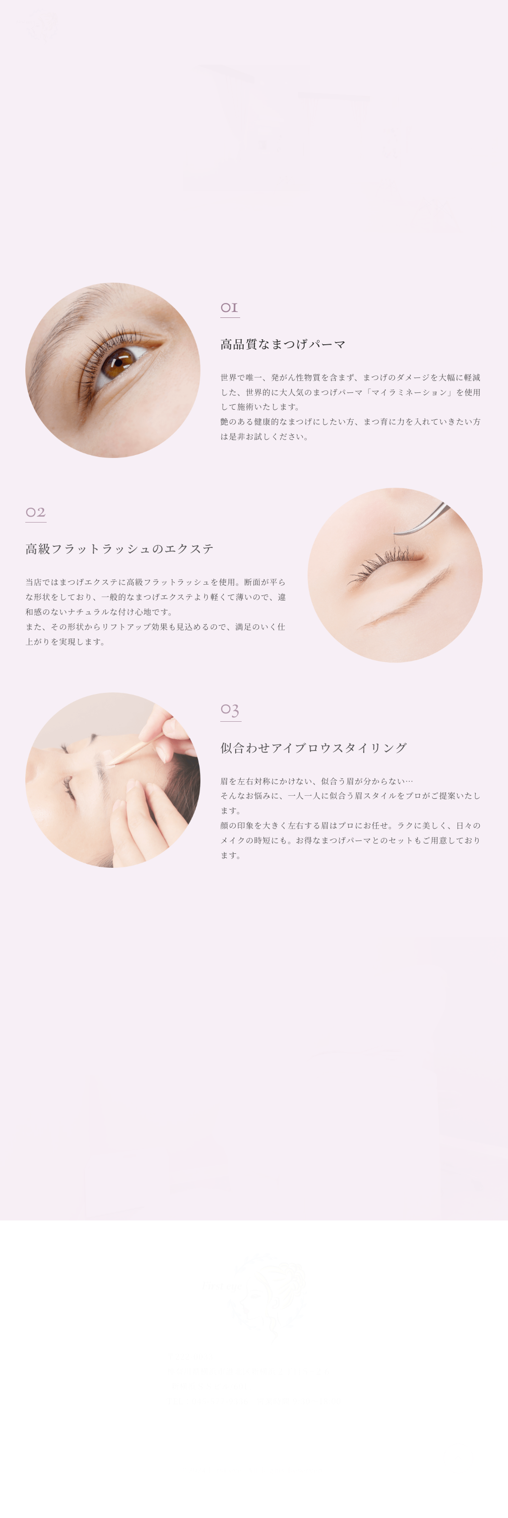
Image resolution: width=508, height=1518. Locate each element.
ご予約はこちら (404, 27)
